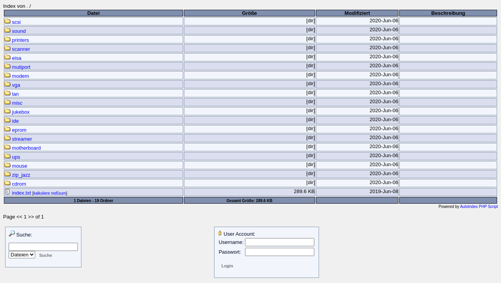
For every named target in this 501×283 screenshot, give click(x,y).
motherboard (22, 148)
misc (13, 103)
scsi (12, 22)
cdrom (15, 184)
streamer (18, 139)
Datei (93, 13)
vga (12, 85)
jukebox (16, 112)
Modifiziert (357, 13)
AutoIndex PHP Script (479, 206)
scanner (17, 49)
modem (16, 76)
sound (15, 31)
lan (11, 94)
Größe (249, 13)
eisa (12, 58)
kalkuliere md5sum (49, 193)
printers (16, 40)
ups (12, 157)
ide (11, 121)
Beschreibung (448, 13)
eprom (15, 130)
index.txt (18, 193)
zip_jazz (17, 175)
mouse (15, 166)
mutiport (17, 67)
